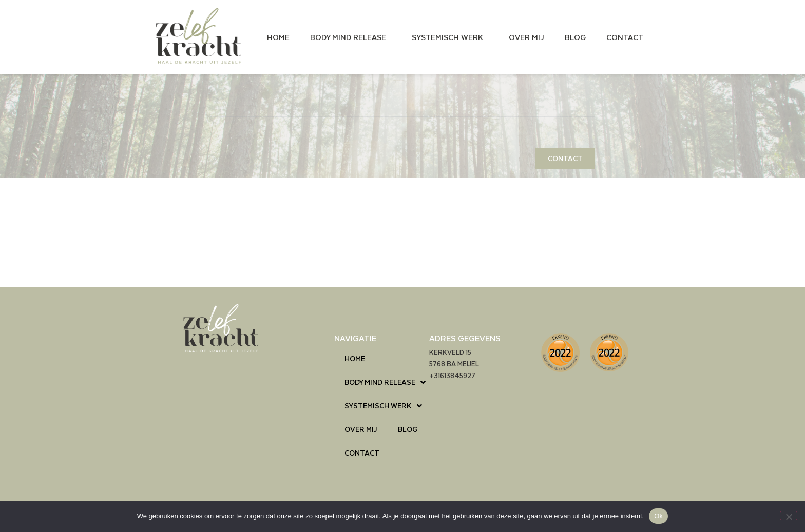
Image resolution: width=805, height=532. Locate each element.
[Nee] (788, 515)
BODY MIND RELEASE (350, 37)
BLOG (575, 37)
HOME (278, 37)
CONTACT (624, 37)
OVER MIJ (526, 37)
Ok (658, 516)
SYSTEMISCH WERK (450, 37)
